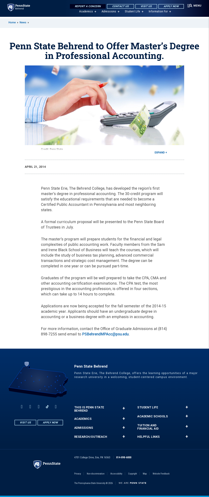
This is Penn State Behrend (89, 409)
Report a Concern (87, 6)
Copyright (132, 473)
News (23, 22)
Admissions (108, 13)
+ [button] (123, 408)
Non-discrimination (95, 473)
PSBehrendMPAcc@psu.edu (105, 334)
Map (145, 473)
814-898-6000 (123, 457)
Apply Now (170, 6)
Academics (86, 13)
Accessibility (116, 473)
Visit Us (145, 6)
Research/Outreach (90, 436)
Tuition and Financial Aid (148, 427)
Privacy (77, 473)
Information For (158, 13)
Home (12, 22)
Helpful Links (148, 436)
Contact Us (120, 6)
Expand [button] (160, 152)
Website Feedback (161, 473)
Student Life (132, 13)
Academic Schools (152, 416)
